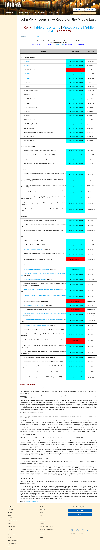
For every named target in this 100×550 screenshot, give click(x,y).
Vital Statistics (12, 543)
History (10, 512)
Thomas (27, 501)
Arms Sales (58, 44)
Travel (9, 537)
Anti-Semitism (12, 506)
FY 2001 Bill (27, 65)
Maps (9, 523)
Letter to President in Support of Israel (34, 305)
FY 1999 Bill (27, 78)
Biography (10, 509)
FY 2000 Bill (27, 74)
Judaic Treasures (12, 521)
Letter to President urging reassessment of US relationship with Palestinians (45, 295)
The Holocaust (11, 535)
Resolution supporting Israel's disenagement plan (36, 269)
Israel (9, 515)
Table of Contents (46, 27)
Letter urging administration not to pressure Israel (36, 325)
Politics (10, 529)
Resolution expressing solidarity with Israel (35, 279)
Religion (10, 532)
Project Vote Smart (34, 501)
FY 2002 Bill (27, 61)
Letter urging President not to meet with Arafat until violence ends (42, 289)
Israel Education (12, 518)
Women (10, 546)
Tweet (37, 36)
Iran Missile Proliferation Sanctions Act (34, 249)
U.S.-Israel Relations (13, 540)
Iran (63, 44)
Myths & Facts (11, 526)
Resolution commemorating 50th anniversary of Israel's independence (43, 319)
